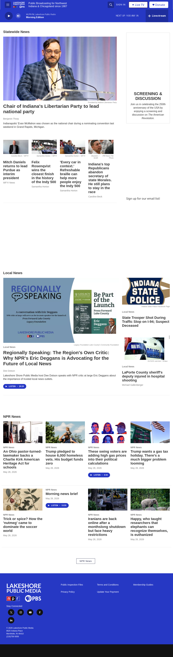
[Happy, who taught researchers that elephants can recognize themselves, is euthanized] (150, 500)
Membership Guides (143, 585)
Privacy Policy (68, 592)
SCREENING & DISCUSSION (148, 96)
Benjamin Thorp (11, 118)
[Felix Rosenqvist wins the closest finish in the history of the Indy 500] (44, 147)
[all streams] (157, 16)
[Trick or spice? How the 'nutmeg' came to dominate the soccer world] (22, 500)
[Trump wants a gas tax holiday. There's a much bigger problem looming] (150, 432)
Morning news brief (62, 494)
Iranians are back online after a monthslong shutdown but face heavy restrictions (107, 527)
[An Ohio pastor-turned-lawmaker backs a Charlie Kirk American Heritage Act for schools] (22, 432)
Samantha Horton (40, 186)
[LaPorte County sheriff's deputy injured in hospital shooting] (146, 348)
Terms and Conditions (107, 585)
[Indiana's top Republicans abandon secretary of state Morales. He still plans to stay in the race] (101, 147)
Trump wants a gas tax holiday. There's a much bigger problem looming (149, 457)
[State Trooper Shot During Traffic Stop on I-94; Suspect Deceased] (146, 291)
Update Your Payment (108, 592)
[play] (8, 16)
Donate (160, 5)
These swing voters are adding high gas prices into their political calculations (107, 457)
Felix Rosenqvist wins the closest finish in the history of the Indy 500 (44, 172)
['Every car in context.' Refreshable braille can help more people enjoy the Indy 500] (72, 147)
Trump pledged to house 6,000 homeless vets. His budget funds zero (64, 457)
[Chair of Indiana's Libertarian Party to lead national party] (60, 69)
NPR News (8, 447)
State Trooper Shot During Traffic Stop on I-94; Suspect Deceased (145, 322)
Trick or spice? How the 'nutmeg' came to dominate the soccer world (22, 525)
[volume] (18, 16)
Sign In (120, 4)
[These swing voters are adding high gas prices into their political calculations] (107, 432)
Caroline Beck (95, 196)
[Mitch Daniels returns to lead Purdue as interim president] (15, 147)
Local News (9, 347)
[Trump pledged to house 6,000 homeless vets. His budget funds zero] (65, 432)
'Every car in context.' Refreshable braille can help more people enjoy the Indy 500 (70, 174)
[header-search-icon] (111, 5)
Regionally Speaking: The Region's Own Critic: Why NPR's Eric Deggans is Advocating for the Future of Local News (56, 358)
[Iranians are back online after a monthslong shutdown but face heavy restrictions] (107, 500)
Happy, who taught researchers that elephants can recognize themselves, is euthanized (149, 527)
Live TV (138, 5)
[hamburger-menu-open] (8, 5)
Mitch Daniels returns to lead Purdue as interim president (15, 170)
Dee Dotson (9, 371)
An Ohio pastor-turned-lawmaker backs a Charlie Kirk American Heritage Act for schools (22, 459)
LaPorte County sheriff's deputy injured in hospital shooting (143, 376)
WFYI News (9, 182)
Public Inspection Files (72, 585)
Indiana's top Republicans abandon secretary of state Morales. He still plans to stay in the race (100, 178)
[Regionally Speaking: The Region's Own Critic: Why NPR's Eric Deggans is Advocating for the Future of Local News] (61, 310)
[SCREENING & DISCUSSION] (148, 60)
